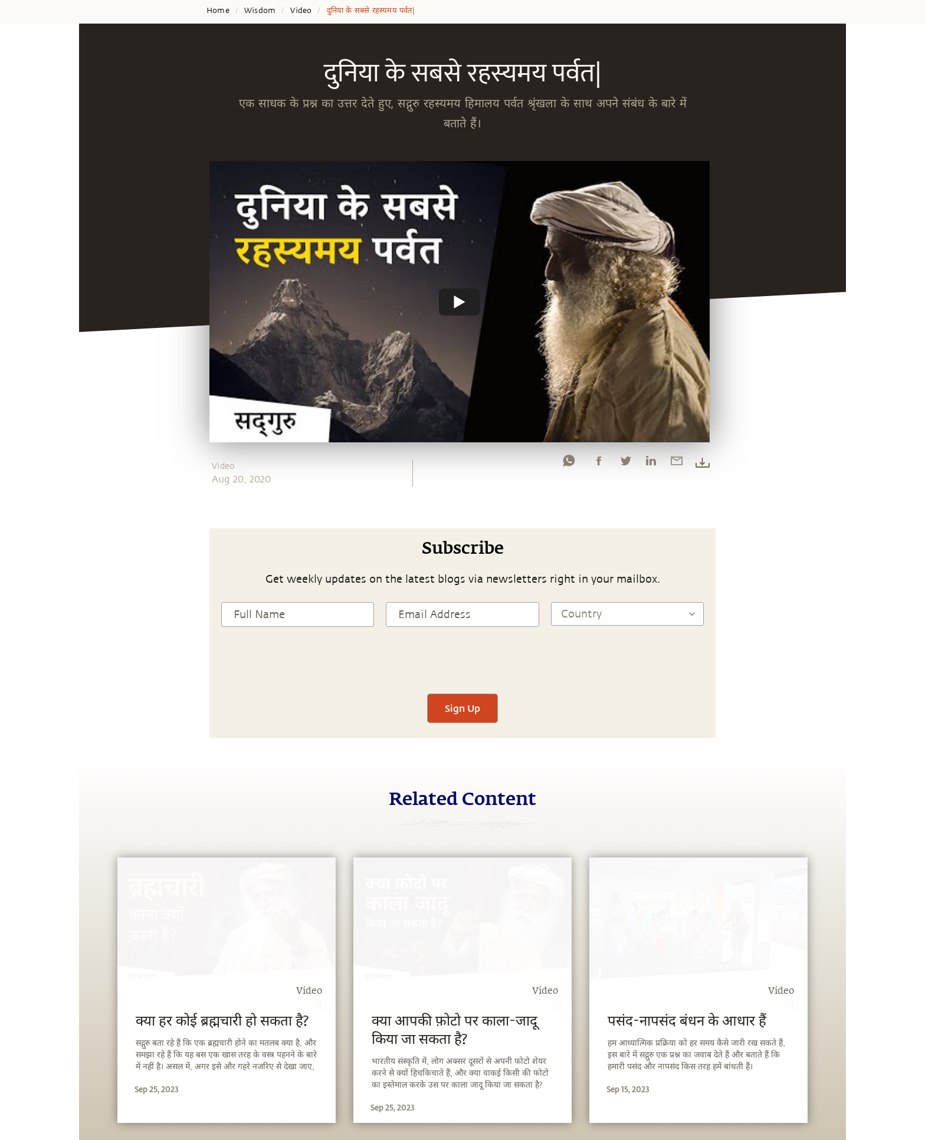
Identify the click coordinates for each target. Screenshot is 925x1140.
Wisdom (259, 10)
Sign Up (462, 708)
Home (217, 10)
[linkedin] (650, 463)
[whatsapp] (568, 463)
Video (300, 10)
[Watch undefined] (459, 301)
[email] (676, 463)
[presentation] (462, 659)
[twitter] (625, 463)
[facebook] (599, 463)
